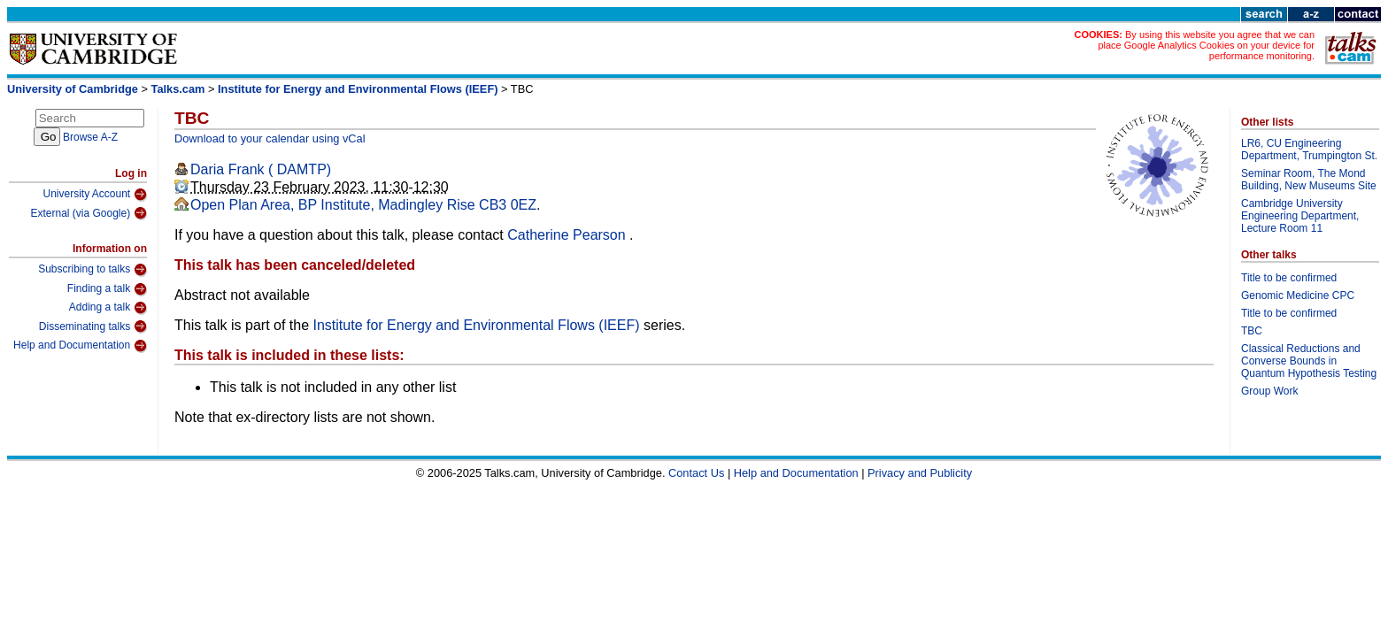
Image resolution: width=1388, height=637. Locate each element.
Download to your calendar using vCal (270, 138)
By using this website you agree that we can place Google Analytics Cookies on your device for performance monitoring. (1206, 45)
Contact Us (696, 473)
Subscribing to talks (92, 270)
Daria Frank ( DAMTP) (260, 169)
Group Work (1269, 391)
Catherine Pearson (568, 234)
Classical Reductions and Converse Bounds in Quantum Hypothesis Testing (1308, 361)
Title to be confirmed (1289, 278)
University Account (94, 195)
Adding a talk (108, 308)
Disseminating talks (93, 326)
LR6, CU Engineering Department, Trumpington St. (1309, 149)
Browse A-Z (90, 137)
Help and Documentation (80, 346)
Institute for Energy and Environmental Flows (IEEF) (357, 89)
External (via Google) (88, 213)
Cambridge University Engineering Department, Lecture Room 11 (1300, 215)
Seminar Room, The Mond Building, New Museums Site (1308, 179)
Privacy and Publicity (920, 473)
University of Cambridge (72, 89)
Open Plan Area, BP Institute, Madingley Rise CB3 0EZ (363, 204)
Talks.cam (178, 89)
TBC (1251, 331)
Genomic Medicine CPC (1297, 295)
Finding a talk (107, 289)
